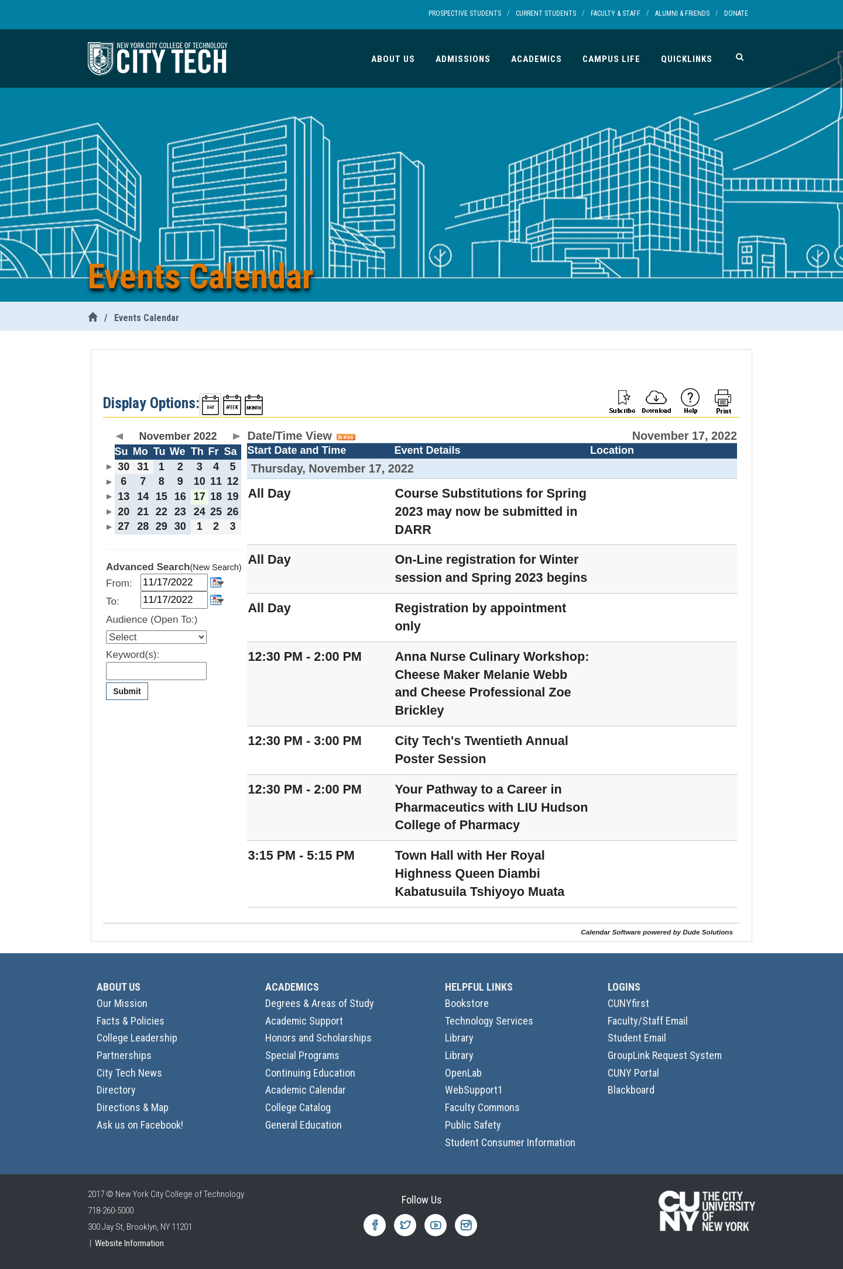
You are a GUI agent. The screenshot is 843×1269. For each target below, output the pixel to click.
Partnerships (124, 1055)
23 (180, 512)
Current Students (546, 13)
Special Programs (302, 1055)
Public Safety (473, 1125)
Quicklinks (686, 59)
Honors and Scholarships (318, 1038)
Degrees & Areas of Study (319, 1003)
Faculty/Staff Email (648, 1021)
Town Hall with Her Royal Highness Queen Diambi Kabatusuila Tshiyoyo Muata (479, 873)
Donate (736, 13)
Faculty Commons (482, 1107)
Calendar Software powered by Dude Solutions (657, 932)
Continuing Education (310, 1073)
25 (216, 512)
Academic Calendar (305, 1090)
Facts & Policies (131, 1021)
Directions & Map (133, 1107)
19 (232, 496)
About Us (393, 59)
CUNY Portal (633, 1073)
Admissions (463, 59)
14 (143, 496)
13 (123, 496)
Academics (536, 59)
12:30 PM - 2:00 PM (304, 656)
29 (161, 526)
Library (459, 1038)
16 (180, 496)
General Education (303, 1125)
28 (143, 526)
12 (232, 481)
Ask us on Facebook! (140, 1125)
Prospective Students (465, 13)
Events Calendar (146, 317)
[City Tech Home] (92, 317)
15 (161, 496)
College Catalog (298, 1107)
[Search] (739, 57)
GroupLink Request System (665, 1055)
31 (143, 467)
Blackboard (631, 1090)
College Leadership (137, 1038)
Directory (116, 1090)
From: (119, 583)
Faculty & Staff (615, 13)
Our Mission (122, 1003)
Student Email (637, 1038)
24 (199, 512)
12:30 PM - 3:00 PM (304, 740)
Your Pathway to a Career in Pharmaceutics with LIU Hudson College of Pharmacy (491, 807)
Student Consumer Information (510, 1142)
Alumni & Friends (682, 13)
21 (143, 512)
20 (123, 512)
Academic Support (304, 1021)
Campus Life (611, 59)
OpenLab (463, 1073)
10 (199, 481)
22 (161, 512)
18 (216, 496)
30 (123, 467)
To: (112, 601)
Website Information (129, 1243)
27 (123, 526)
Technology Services (489, 1021)
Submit (126, 691)
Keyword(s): (132, 654)
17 (199, 496)
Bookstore (467, 1003)
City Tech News (129, 1073)
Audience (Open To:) (151, 619)
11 (216, 481)
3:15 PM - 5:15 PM (301, 855)
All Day (269, 493)
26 (232, 512)
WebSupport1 (474, 1090)
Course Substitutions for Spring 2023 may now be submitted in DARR (491, 511)
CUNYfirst (628, 1003)
